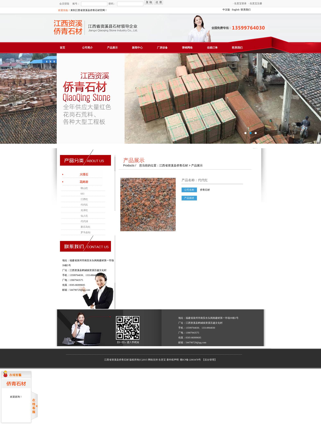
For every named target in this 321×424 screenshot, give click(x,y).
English (236, 9)
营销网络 (187, 47)
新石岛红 (85, 226)
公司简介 (87, 47)
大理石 (84, 174)
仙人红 (84, 215)
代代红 (84, 204)
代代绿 (84, 221)
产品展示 (112, 47)
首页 (62, 47)
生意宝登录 (239, 3)
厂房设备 (162, 47)
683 (82, 193)
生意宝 (162, 359)
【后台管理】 (209, 359)
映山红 (84, 188)
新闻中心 (137, 47)
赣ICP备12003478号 (191, 359)
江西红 (84, 199)
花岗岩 (84, 181)
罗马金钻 (85, 232)
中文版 (226, 9)
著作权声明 (172, 359)
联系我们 (246, 9)
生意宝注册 (255, 3)
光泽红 (84, 210)
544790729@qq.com (80, 289)
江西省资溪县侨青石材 (116, 359)
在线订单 (212, 47)
